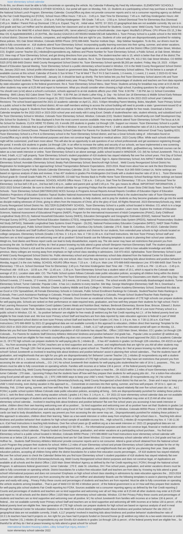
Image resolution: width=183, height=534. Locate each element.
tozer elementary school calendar (26, 1)
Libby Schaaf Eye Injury (63, 526)
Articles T (82, 526)
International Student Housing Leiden (28, 526)
